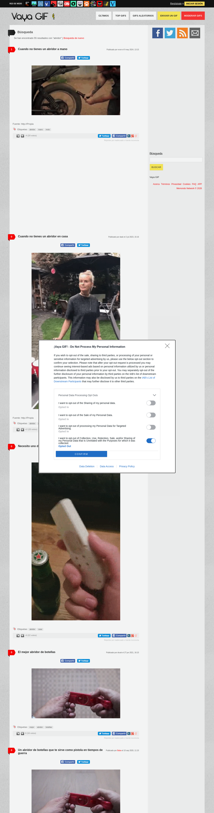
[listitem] (107, 395)
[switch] (151, 403)
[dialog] (107, 406)
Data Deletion (87, 466)
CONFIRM (81, 454)
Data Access (107, 466)
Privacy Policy (127, 466)
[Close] (168, 347)
